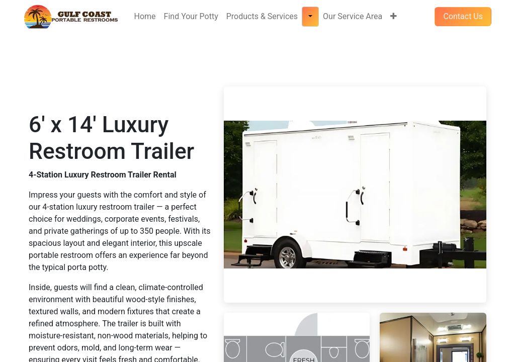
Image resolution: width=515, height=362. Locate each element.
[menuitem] (145, 17)
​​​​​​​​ (463, 16)
